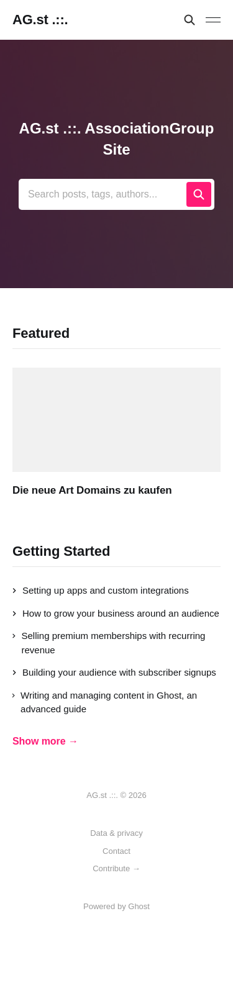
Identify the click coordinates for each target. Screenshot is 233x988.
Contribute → (116, 868)
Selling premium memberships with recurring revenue (108, 642)
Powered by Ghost (116, 906)
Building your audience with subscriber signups (114, 672)
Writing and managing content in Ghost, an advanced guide (104, 702)
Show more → (45, 741)
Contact (116, 851)
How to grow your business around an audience (115, 613)
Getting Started (61, 551)
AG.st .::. (40, 20)
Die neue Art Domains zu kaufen (92, 490)
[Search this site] (189, 20)
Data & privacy (116, 833)
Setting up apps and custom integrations (100, 590)
